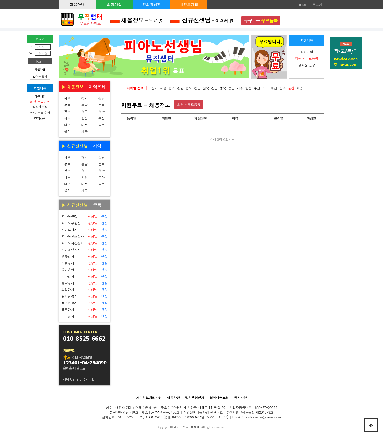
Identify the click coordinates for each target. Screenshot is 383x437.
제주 (67, 118)
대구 (67, 124)
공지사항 (240, 397)
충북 (84, 111)
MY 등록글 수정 (40, 112)
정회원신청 (151, 4)
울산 (67, 131)
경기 (84, 98)
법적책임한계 (194, 397)
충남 (101, 111)
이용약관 (173, 397)
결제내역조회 (219, 397)
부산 (101, 118)
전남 (67, 111)
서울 (67, 98)
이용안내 (77, 4)
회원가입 (114, 4)
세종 (84, 131)
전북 (101, 104)
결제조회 (40, 118)
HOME (302, 4)
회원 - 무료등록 (188, 104)
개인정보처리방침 (149, 397)
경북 (67, 104)
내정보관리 (189, 4)
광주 (101, 124)
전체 (155, 88)
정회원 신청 (306, 65)
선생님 (92, 216)
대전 (84, 124)
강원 (101, 98)
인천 (84, 118)
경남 (84, 104)
